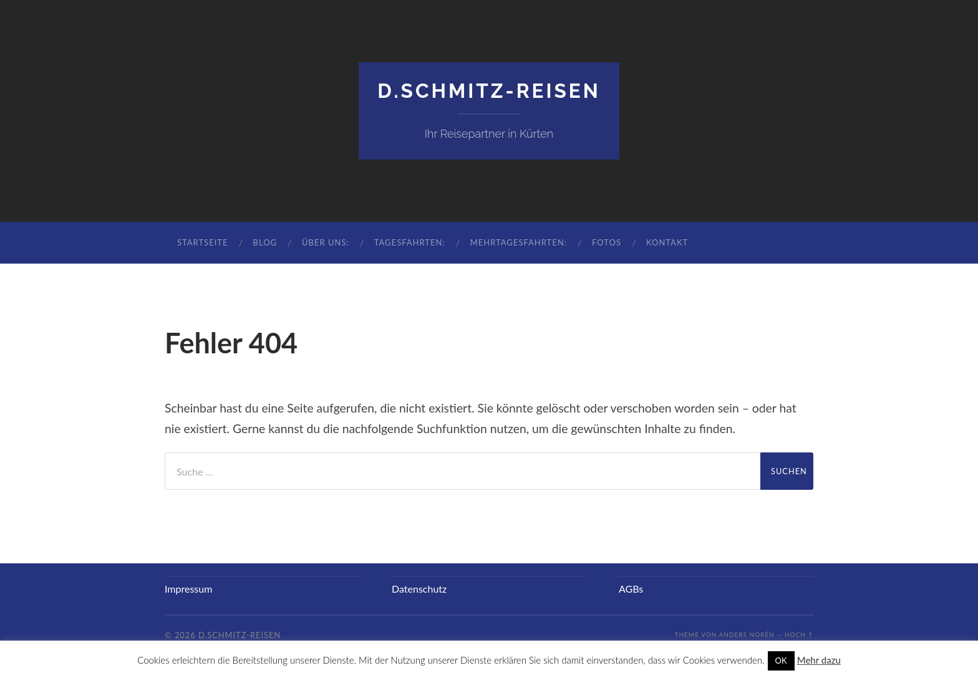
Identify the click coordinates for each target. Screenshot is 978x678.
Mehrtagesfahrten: (518, 242)
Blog (265, 242)
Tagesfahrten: (409, 242)
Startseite (202, 242)
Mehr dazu (819, 660)
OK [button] (781, 661)
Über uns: (325, 242)
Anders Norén (747, 634)
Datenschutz (419, 588)
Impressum (188, 588)
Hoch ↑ (799, 634)
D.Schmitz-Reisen (489, 90)
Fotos (606, 242)
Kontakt (667, 242)
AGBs (631, 588)
